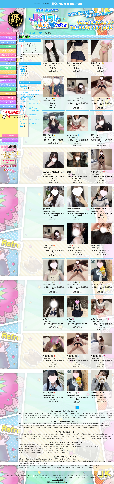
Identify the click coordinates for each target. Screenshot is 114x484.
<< (26, 44)
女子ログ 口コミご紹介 (8, 85)
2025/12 (22, 75)
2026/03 (22, 69)
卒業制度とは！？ (8, 76)
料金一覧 (8, 68)
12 (27, 52)
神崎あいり (23, 88)
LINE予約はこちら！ (8, 42)
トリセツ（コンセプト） (8, 98)
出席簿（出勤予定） (8, 51)
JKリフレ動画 (8, 102)
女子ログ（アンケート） (8, 81)
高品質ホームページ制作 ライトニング (57, 482)
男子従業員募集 (8, 106)
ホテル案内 (8, 93)
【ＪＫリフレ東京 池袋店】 (27, 33)
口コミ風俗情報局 (10, 135)
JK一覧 (8, 46)
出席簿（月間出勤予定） (8, 55)
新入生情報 (8, 59)
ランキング (8, 72)
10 (21, 52)
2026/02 (22, 71)
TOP (8, 34)
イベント (8, 89)
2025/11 (22, 78)
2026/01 (22, 73)
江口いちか (23, 86)
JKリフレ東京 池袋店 (10, 139)
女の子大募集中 (8, 38)
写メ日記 (8, 64)
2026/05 (22, 66)
